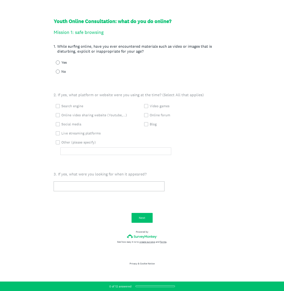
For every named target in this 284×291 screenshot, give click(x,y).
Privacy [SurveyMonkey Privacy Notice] (133, 263)
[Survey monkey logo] (142, 236)
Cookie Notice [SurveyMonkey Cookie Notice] (147, 263)
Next (142, 218)
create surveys (147, 241)
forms (163, 241)
